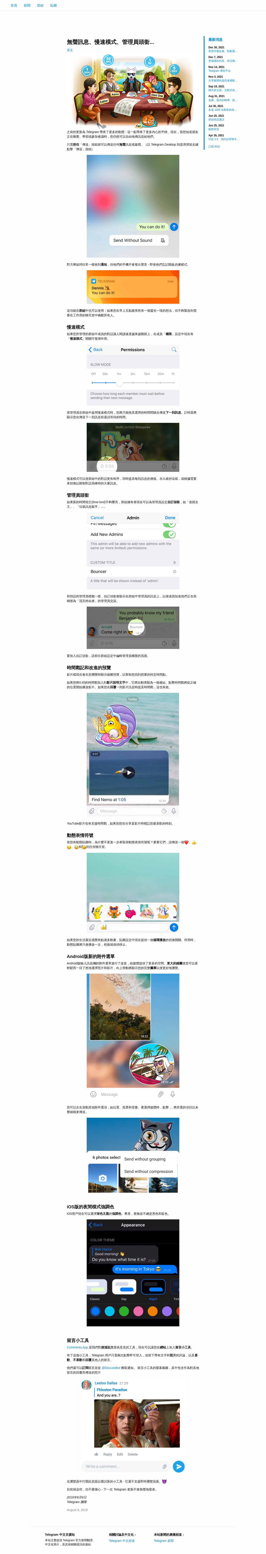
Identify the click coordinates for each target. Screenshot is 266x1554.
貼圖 (53, 5)
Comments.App (77, 1347)
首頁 (14, 5)
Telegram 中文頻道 (122, 1541)
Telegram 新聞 (164, 1541)
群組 (40, 5)
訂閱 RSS (214, 146)
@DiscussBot (111, 1368)
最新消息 (215, 39)
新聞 (27, 5)
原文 (70, 50)
